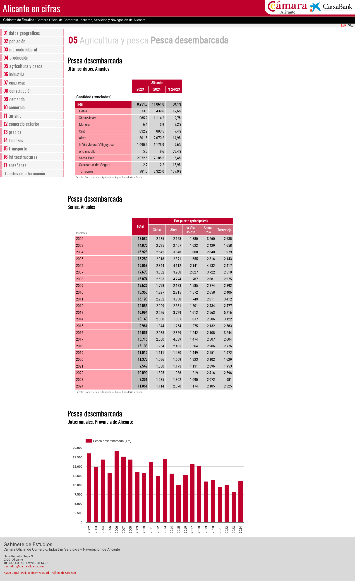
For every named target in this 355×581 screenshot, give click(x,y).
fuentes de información (25, 173)
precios (12, 131)
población (14, 40)
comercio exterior (21, 123)
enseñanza (14, 164)
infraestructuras (20, 156)
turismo (12, 115)
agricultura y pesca (22, 65)
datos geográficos (21, 32)
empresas (14, 82)
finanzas (13, 140)
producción (15, 57)
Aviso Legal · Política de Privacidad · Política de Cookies (40, 572)
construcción (17, 90)
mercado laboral (20, 49)
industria (13, 73)
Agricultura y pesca (114, 40)
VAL (350, 25)
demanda (13, 98)
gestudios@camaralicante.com (24, 566)
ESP (343, 25)
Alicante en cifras (31, 8)
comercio (13, 107)
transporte (15, 148)
